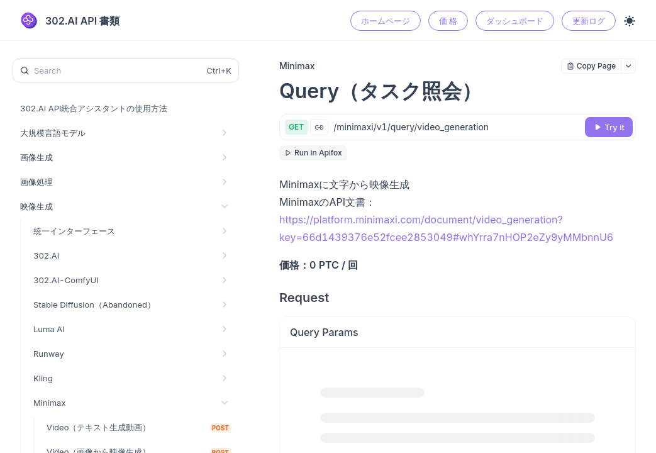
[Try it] (609, 127)
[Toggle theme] (629, 20)
